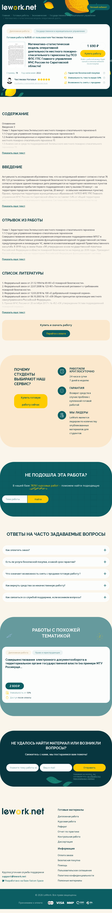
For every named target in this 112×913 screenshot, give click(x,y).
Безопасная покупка (69, 860)
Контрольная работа (69, 836)
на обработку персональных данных (87, 777)
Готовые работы (21, 15)
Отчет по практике (68, 831)
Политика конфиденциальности (76, 875)
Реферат (62, 826)
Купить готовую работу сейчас (31, 401)
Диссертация (65, 841)
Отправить (89, 767)
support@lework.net (14, 876)
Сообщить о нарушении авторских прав (31, 83)
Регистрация (76, 7)
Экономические (39, 15)
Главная (6, 15)
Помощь (62, 865)
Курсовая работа (67, 821)
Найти (38, 499)
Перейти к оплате (56, 333)
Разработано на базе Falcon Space (23, 880)
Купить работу (93, 53)
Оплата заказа (65, 855)
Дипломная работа (68, 816)
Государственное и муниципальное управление (73, 15)
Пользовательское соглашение (75, 870)
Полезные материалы (70, 880)
